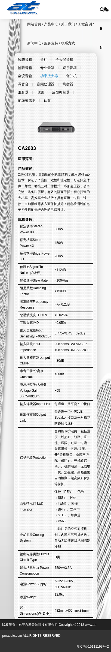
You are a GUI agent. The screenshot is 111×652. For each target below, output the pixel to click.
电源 (40, 92)
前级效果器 (27, 100)
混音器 (23, 92)
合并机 (71, 76)
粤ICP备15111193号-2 (92, 646)
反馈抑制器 (61, 92)
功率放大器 (49, 76)
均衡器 (68, 84)
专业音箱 (47, 68)
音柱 (43, 60)
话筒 (47, 100)
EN (101, 32)
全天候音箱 (64, 60)
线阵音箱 (25, 60)
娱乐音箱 (70, 68)
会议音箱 (25, 76)
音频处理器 (45, 84)
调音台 (23, 84)
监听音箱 (25, 68)
